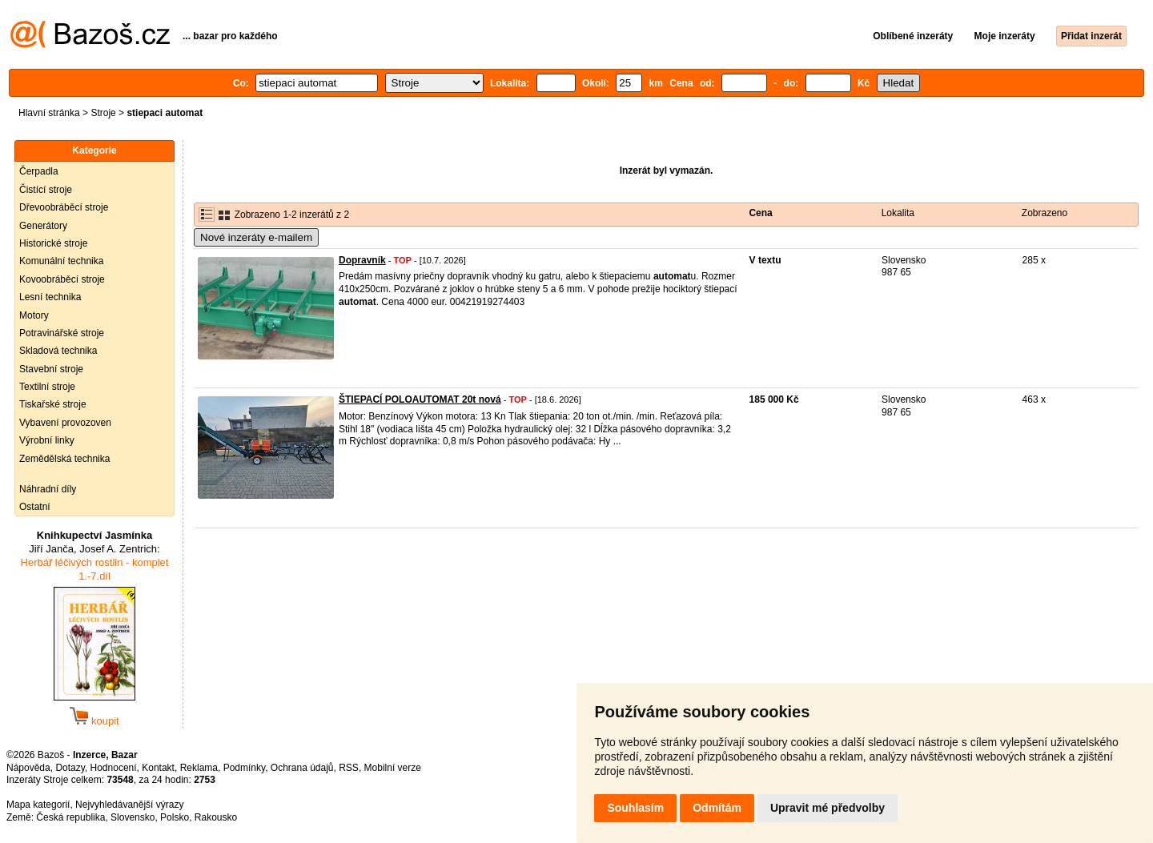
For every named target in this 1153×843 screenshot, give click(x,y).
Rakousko (216, 817)
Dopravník (362, 260)
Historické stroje (53, 243)
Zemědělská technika (64, 458)
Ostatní (34, 506)
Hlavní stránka (49, 112)
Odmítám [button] (717, 807)
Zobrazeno (1044, 213)
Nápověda (28, 767)
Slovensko (132, 817)
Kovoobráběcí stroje (62, 279)
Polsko (174, 817)
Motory (34, 315)
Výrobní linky (46, 440)
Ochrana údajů (302, 767)
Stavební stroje (51, 369)
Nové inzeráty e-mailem (256, 237)
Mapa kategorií (38, 804)
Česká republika (70, 817)
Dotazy (69, 767)
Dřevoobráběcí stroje (63, 207)
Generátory (43, 225)
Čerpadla (38, 171)
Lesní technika (50, 297)
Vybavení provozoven (65, 422)
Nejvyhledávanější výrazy (129, 804)
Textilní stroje (47, 386)
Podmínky (244, 767)
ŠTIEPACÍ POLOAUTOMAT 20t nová (420, 399)
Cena (760, 213)
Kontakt (158, 767)
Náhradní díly (47, 489)
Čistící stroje (45, 189)
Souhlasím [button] (635, 807)
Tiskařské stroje (52, 404)
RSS (349, 767)
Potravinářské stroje (61, 333)
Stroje (102, 112)
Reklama (199, 767)
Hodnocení (113, 767)
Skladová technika (58, 350)
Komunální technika (61, 261)
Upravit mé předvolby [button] (827, 807)
